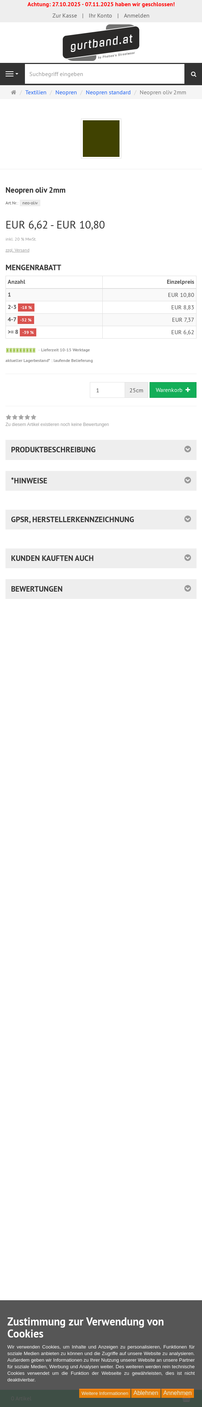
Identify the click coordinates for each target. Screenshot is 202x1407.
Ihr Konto (100, 15)
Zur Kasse (64, 15)
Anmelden (137, 15)
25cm (136, 390)
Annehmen (178, 1393)
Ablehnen (145, 1393)
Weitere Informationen (104, 1393)
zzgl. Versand (17, 250)
